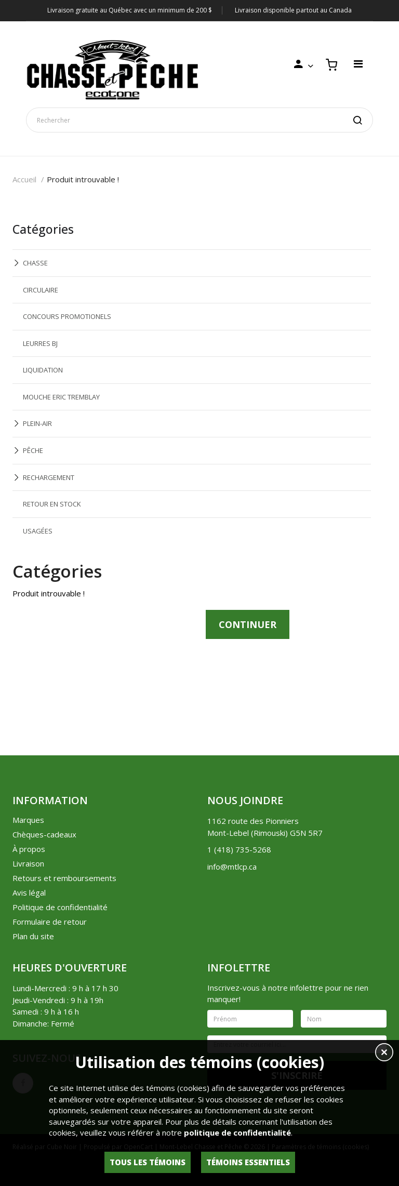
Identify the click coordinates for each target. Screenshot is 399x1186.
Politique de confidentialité (60, 907)
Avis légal (29, 892)
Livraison (28, 863)
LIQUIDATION (43, 370)
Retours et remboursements (64, 878)
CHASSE (35, 263)
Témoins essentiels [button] (248, 1162)
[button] (384, 1053)
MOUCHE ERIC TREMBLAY (61, 397)
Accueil (24, 179)
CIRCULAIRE (40, 290)
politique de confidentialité (237, 1132)
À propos (28, 849)
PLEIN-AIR (37, 423)
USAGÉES (37, 531)
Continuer (247, 624)
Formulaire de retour (49, 921)
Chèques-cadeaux (44, 834)
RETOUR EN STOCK (52, 504)
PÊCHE (33, 450)
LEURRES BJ (40, 343)
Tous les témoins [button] (147, 1162)
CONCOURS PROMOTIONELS (67, 316)
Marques (28, 819)
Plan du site (33, 936)
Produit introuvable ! (83, 179)
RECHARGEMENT (48, 477)
